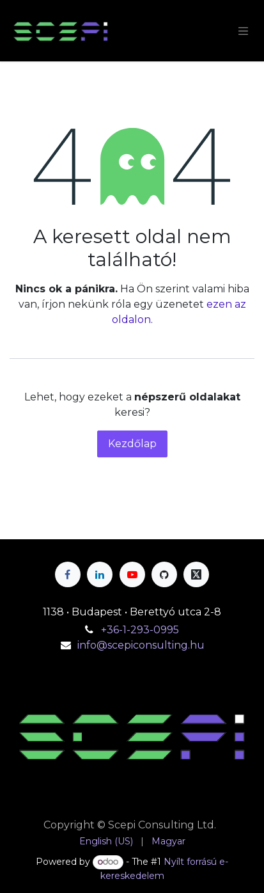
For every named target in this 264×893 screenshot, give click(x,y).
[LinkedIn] (100, 574)
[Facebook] (68, 574)
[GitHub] (164, 574)
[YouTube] (132, 574)
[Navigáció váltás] (243, 30)
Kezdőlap (132, 444)
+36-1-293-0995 (141, 630)
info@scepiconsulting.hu (141, 645)
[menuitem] (106, 841)
